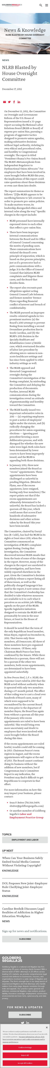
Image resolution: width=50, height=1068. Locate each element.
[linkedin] (19, 102)
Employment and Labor (25, 839)
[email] (4, 102)
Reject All (25, 1057)
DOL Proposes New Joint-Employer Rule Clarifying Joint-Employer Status (24, 886)
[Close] (47, 1029)
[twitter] (9, 102)
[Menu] (45, 5)
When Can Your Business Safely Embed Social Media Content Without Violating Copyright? (22, 861)
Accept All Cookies (25, 1064)
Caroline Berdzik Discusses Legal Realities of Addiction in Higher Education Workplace (23, 912)
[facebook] (14, 102)
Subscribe (25, 939)
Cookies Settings (25, 1049)
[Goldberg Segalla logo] (12, 5)
